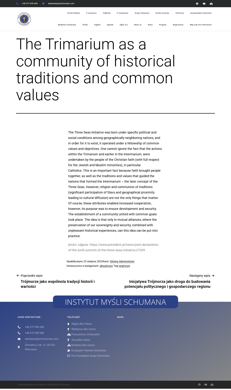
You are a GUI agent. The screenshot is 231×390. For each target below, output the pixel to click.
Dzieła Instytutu (160, 13)
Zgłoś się (120, 26)
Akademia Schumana (61, 26)
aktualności (106, 267)
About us (134, 26)
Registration (176, 26)
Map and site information (200, 26)
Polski (80, 26)
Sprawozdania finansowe (200, 13)
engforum (124, 267)
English (92, 26)
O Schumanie (118, 13)
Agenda (105, 26)
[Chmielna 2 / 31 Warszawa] (138, 347)
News (147, 26)
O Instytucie (86, 13)
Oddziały (102, 13)
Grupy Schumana (139, 13)
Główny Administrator (122, 262)
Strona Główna (68, 13)
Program (161, 26)
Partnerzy (178, 13)
